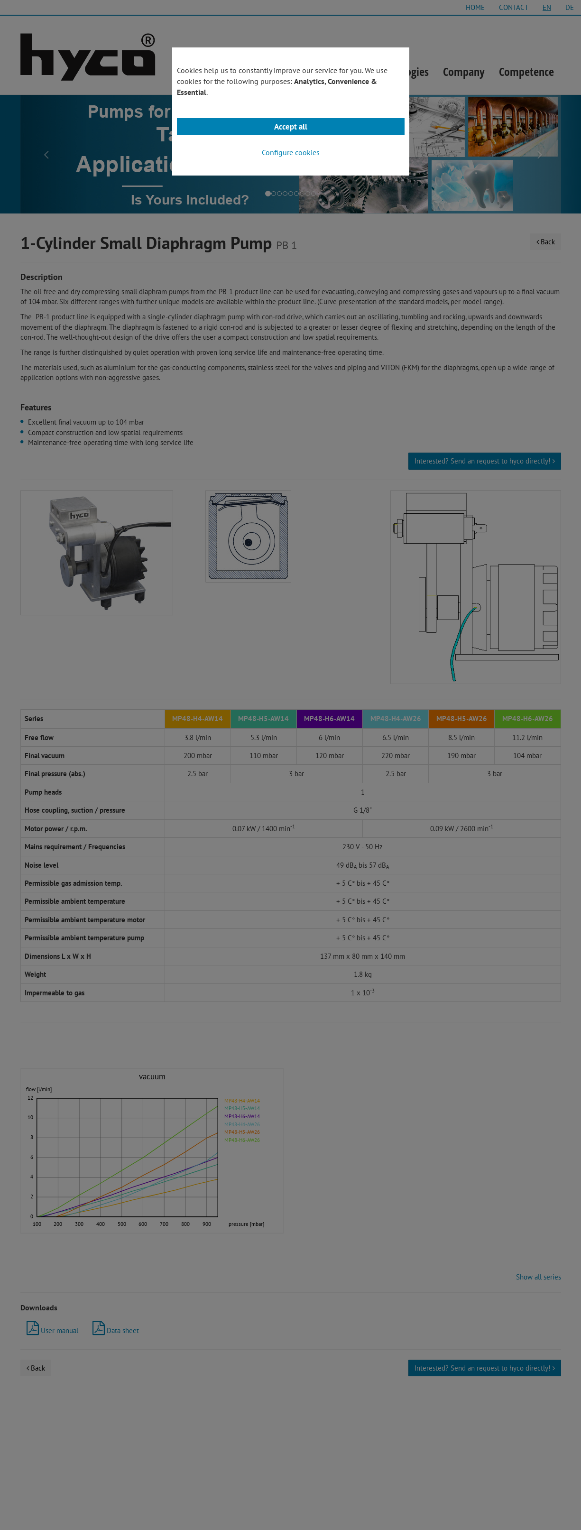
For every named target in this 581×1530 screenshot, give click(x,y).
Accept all (290, 126)
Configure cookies (291, 152)
